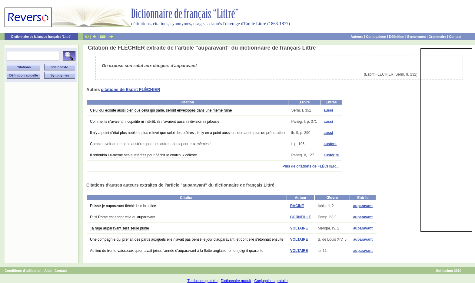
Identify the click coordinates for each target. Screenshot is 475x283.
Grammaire (437, 36)
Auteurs (356, 36)
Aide (47, 270)
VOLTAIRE (299, 228)
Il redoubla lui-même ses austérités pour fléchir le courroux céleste (143, 155)
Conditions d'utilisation (23, 270)
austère (330, 144)
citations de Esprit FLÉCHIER (130, 89)
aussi (328, 110)
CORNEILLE (300, 217)
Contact (455, 36)
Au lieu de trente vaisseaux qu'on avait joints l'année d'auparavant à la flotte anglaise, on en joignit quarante (177, 251)
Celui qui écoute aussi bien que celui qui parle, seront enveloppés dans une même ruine (161, 110)
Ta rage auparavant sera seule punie (119, 228)
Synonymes (416, 36)
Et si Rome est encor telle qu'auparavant (122, 217)
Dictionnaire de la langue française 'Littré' (41, 36)
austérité (331, 155)
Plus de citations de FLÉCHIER (309, 166)
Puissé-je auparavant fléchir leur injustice (123, 206)
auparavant (363, 206)
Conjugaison (376, 36)
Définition (396, 36)
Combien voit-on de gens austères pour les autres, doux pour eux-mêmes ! (150, 144)
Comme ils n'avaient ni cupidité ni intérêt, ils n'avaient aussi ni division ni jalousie (154, 121)
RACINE (297, 206)
